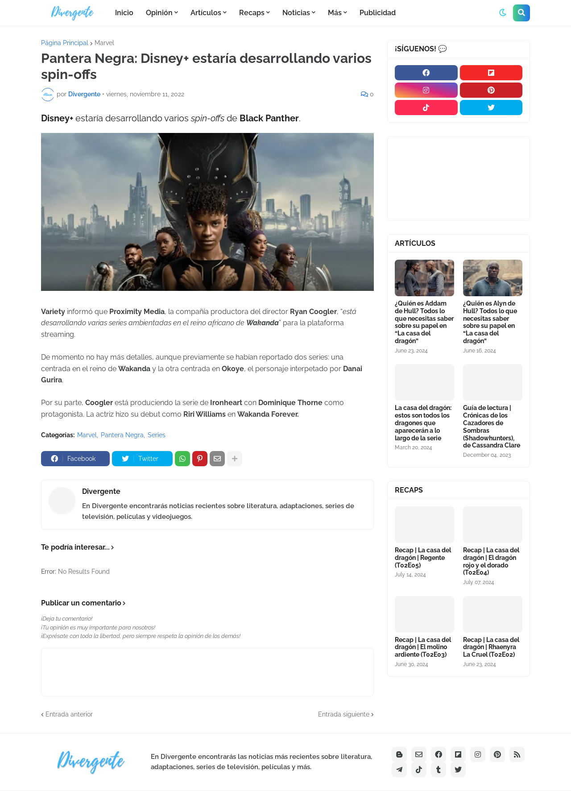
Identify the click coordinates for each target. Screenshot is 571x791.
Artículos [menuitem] (205, 12)
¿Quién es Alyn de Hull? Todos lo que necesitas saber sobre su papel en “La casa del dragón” (490, 322)
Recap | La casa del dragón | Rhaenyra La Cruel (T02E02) (491, 647)
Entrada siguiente (343, 714)
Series (157, 435)
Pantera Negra (122, 435)
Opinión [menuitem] (159, 12)
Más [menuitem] (335, 12)
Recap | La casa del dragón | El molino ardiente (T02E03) (423, 647)
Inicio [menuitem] (124, 12)
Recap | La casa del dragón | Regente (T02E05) (423, 558)
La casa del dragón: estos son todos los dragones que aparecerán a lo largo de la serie (423, 422)
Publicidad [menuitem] (378, 12)
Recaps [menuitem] (252, 12)
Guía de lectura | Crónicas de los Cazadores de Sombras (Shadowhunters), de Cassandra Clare (491, 426)
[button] (502, 12)
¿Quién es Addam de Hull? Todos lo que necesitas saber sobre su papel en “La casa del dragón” (424, 322)
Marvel (104, 43)
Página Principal (64, 43)
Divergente (101, 491)
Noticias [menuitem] (296, 12)
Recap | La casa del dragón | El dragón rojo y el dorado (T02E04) (491, 561)
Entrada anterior (69, 714)
